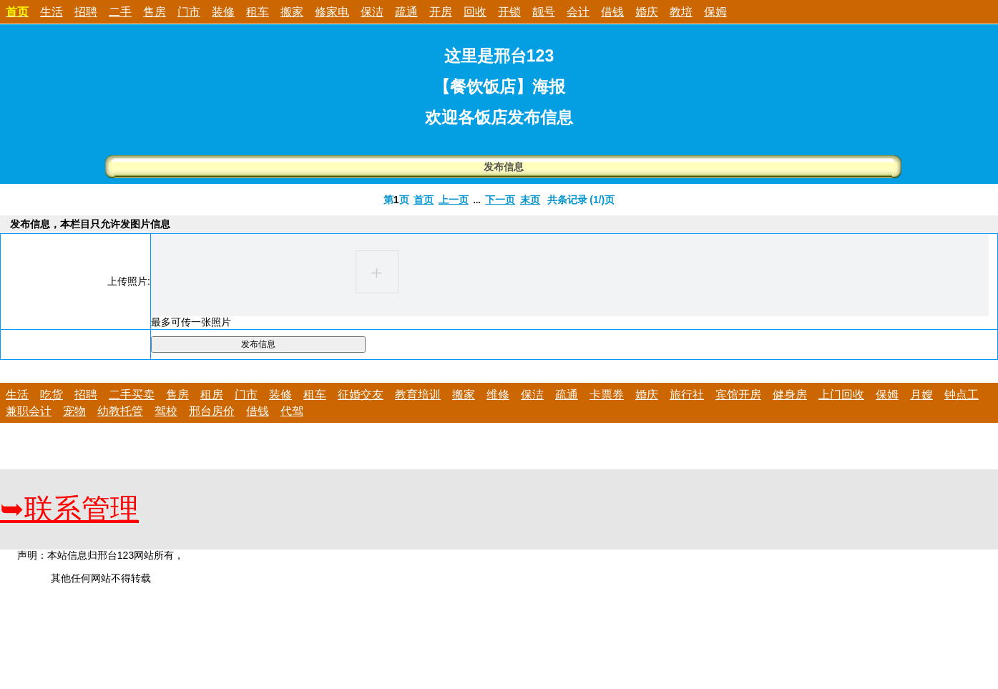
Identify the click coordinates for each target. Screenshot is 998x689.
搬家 (291, 12)
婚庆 (646, 12)
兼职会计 (29, 411)
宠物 (74, 411)
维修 (497, 395)
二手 (120, 12)
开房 (440, 12)
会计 (578, 12)
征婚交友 (360, 395)
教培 (681, 12)
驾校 (166, 411)
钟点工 (961, 395)
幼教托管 (120, 411)
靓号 (543, 12)
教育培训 (418, 395)
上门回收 (841, 395)
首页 (424, 199)
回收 (475, 12)
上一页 (454, 199)
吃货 (51, 395)
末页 (530, 199)
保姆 (715, 12)
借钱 (612, 12)
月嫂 (921, 395)
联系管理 (69, 509)
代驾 (291, 411)
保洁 (372, 12)
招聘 (85, 12)
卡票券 (606, 395)
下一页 (500, 199)
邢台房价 (212, 411)
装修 (223, 12)
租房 (211, 395)
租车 (257, 12)
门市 (188, 12)
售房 (154, 12)
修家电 (332, 12)
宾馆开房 (738, 395)
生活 (51, 12)
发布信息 (504, 166)
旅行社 (687, 395)
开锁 (509, 12)
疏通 (406, 12)
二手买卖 (132, 395)
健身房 (790, 395)
